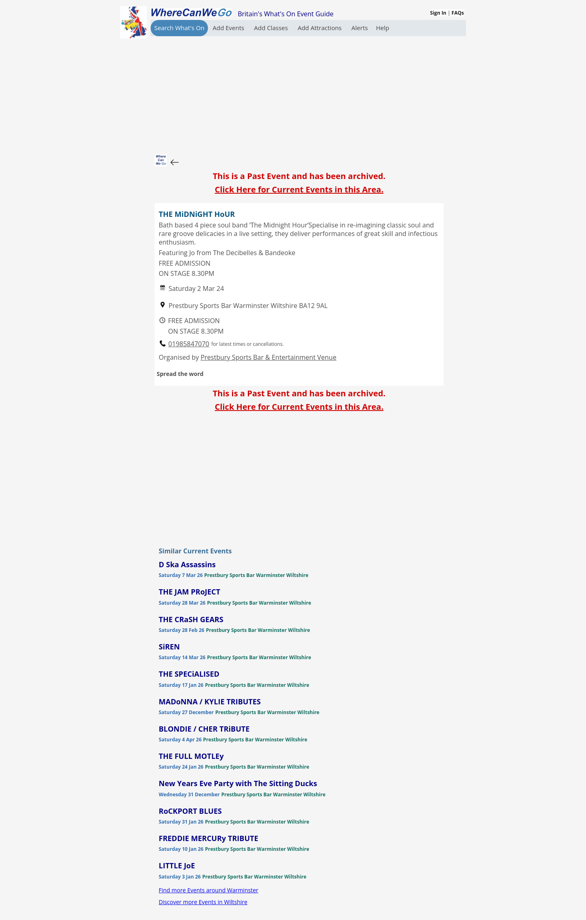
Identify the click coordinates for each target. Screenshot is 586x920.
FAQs (458, 12)
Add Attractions (320, 28)
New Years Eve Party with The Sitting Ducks (238, 783)
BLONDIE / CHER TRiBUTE (204, 729)
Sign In (438, 12)
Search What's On (179, 28)
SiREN (169, 646)
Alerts (360, 28)
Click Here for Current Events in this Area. (299, 189)
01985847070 (189, 344)
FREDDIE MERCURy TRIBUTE (208, 838)
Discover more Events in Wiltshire (203, 902)
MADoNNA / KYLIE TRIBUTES (210, 701)
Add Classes (271, 28)
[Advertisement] (299, 93)
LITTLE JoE (177, 865)
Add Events (229, 28)
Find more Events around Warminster (208, 890)
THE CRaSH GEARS (191, 619)
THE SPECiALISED (189, 674)
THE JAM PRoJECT (189, 592)
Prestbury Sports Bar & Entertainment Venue (269, 357)
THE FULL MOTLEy (191, 756)
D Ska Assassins (187, 564)
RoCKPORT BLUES (190, 811)
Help (382, 28)
